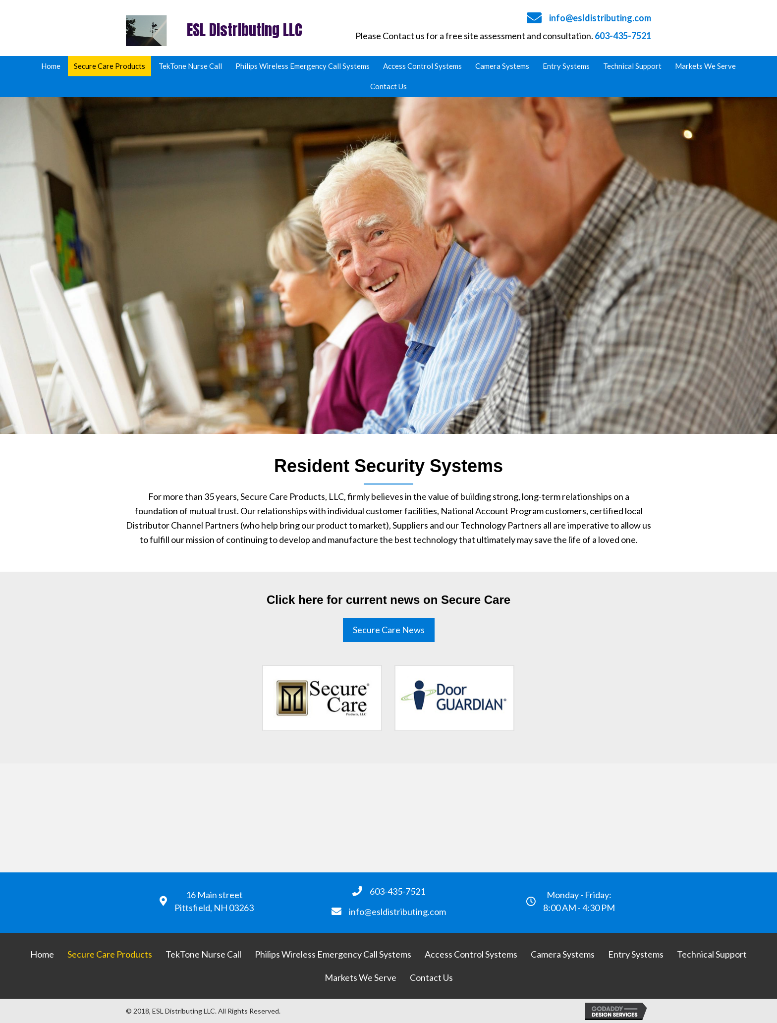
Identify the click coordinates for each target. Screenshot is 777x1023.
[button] (389, 630)
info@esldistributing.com (600, 17)
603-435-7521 (623, 35)
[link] (50, 66)
